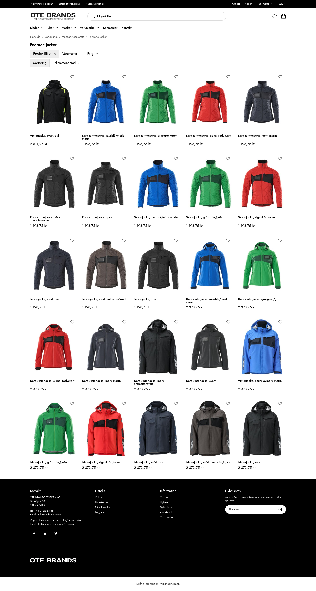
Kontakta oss (101, 502)
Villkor (248, 3)
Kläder (36, 28)
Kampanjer (110, 28)
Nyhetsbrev (166, 507)
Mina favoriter (102, 507)
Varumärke (89, 28)
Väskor (69, 28)
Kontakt (126, 28)
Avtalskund (166, 512)
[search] (92, 16)
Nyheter (164, 502)
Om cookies (166, 517)
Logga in (100, 512)
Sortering (39, 63)
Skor (52, 28)
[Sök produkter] (161, 16)
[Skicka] (279, 509)
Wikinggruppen (170, 584)
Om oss (236, 3)
